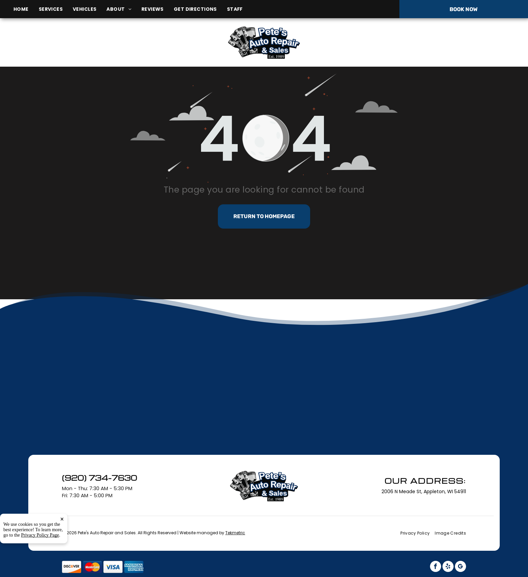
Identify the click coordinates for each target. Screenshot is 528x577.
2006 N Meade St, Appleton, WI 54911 (91, 50)
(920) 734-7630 (441, 42)
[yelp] (448, 567)
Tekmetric (235, 533)
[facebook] (435, 567)
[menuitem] (26, 9)
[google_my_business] (460, 567)
